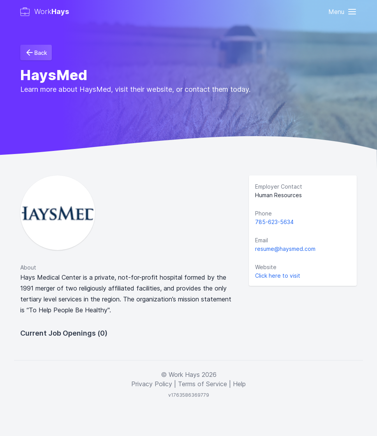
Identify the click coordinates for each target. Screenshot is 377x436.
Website (266, 267)
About (28, 267)
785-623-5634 (274, 222)
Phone (263, 213)
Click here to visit (277, 275)
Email (261, 240)
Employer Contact (278, 186)
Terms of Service (202, 384)
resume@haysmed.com (285, 248)
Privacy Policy (151, 384)
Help (239, 384)
